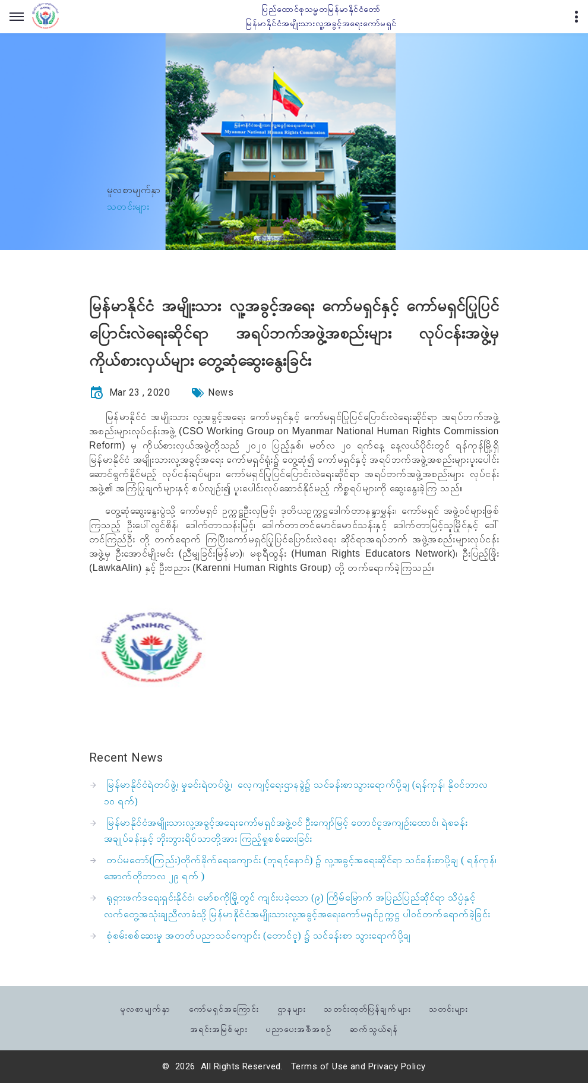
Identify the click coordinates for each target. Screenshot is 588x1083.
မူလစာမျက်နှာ (134, 189)
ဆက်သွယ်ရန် (374, 1028)
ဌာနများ (291, 1008)
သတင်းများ (448, 1008)
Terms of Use (319, 1066)
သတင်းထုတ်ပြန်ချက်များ (367, 1008)
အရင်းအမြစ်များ (219, 1028)
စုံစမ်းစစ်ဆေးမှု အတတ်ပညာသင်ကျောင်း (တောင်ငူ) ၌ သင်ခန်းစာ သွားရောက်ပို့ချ (258, 935)
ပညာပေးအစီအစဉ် (298, 1028)
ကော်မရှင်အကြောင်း (224, 1008)
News (220, 392)
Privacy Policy (397, 1066)
